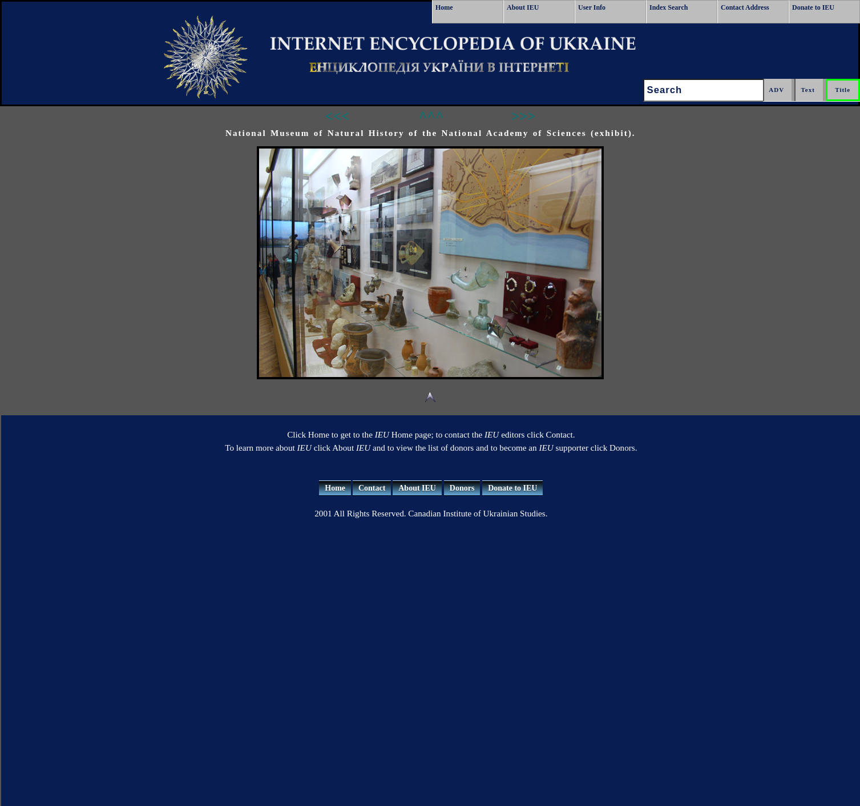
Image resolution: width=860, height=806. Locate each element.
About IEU (523, 7)
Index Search (668, 7)
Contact (371, 488)
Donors (462, 488)
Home (444, 7)
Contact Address (745, 7)
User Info (591, 7)
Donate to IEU (813, 7)
